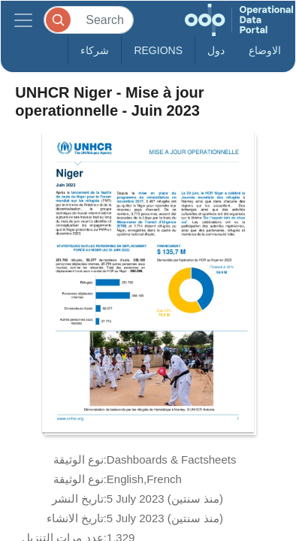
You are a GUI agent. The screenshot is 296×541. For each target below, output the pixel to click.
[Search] (89, 20)
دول (216, 50)
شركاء (94, 50)
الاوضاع (265, 50)
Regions (158, 50)
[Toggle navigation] (23, 20)
